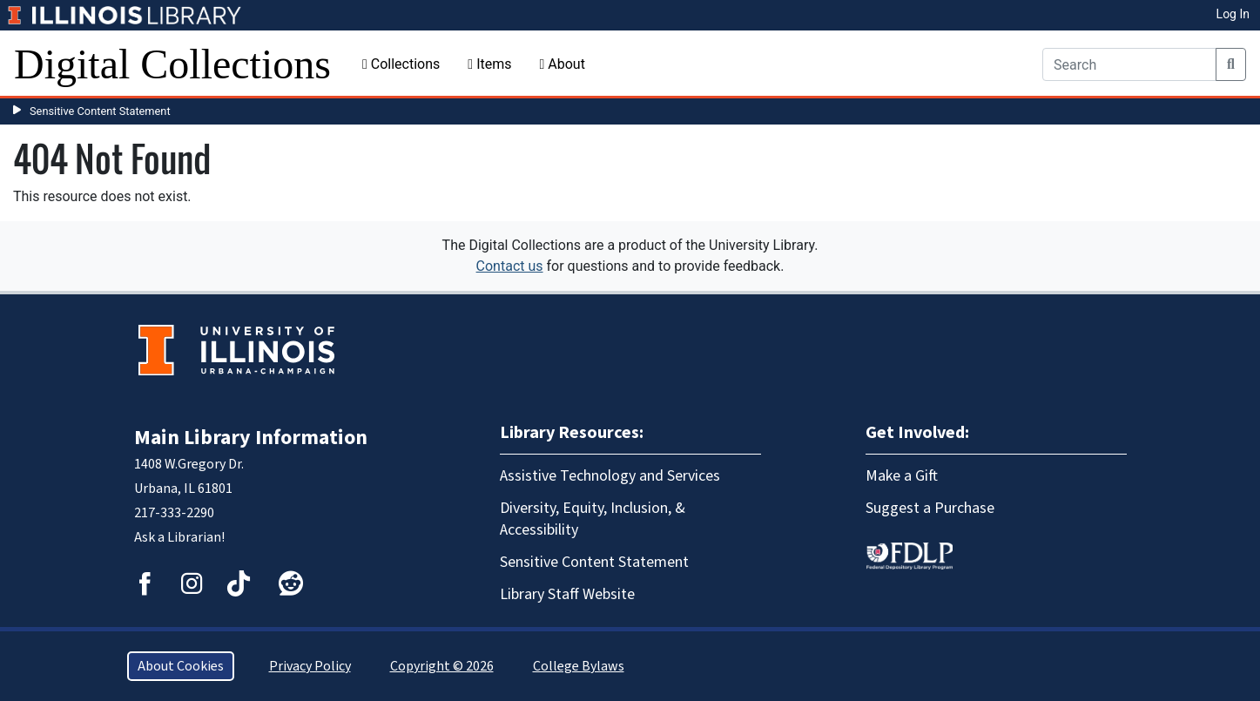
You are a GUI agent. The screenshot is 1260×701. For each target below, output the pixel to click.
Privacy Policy (310, 666)
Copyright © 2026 (442, 666)
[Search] (1129, 64)
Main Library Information (250, 437)
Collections (401, 64)
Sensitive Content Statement (100, 111)
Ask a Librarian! (179, 537)
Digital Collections (172, 64)
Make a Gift (902, 476)
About (561, 64)
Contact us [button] (509, 266)
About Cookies (181, 666)
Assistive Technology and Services (610, 476)
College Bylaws (578, 666)
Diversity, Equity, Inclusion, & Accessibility (592, 519)
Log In (1233, 14)
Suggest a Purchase (930, 508)
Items (489, 64)
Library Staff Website (567, 594)
